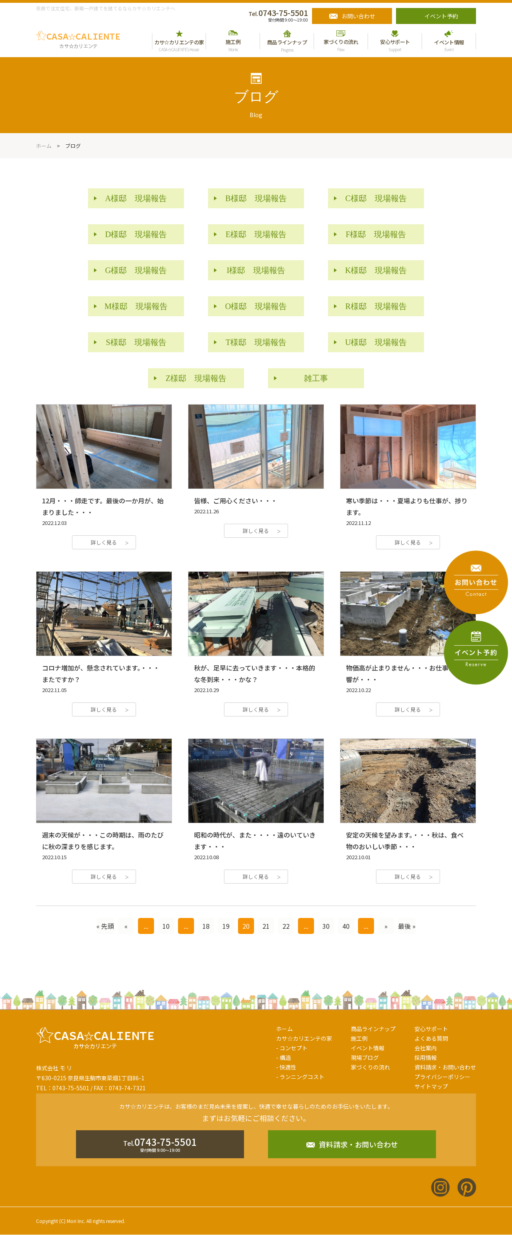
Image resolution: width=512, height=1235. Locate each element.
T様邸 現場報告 (256, 342)
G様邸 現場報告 (136, 270)
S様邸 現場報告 (136, 342)
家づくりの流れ (370, 1067)
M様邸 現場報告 (136, 306)
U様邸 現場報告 (376, 342)
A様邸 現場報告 (136, 198)
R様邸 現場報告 (375, 306)
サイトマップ (431, 1086)
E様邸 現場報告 (256, 234)
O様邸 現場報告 (256, 306)
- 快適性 (286, 1067)
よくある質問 (431, 1038)
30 (326, 926)
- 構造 (283, 1057)
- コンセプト (292, 1048)
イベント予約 (441, 16)
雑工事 (316, 378)
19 (226, 926)
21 (266, 926)
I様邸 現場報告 (256, 270)
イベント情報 (367, 1048)
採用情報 (425, 1057)
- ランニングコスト (300, 1076)
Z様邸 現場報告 (196, 378)
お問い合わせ (358, 16)
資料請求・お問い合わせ (445, 1067)
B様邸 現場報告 (255, 198)
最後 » (407, 926)
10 (166, 926)
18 (206, 926)
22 (286, 926)
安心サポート (431, 1028)
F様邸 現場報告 (376, 234)
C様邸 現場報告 (375, 198)
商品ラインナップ (373, 1028)
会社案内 (425, 1048)
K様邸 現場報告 (376, 270)
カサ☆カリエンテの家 (304, 1038)
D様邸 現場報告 (136, 234)
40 (346, 926)
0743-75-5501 (278, 12)
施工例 (359, 1038)
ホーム (284, 1028)
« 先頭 (105, 926)
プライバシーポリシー (442, 1076)
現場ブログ (365, 1057)
